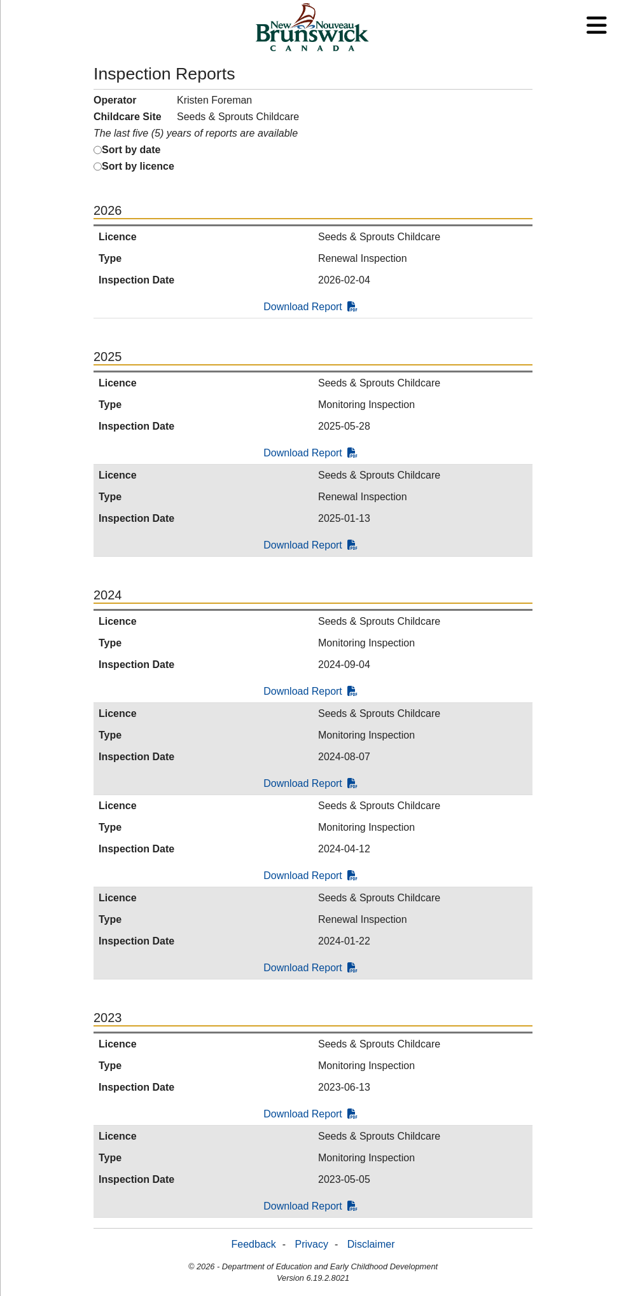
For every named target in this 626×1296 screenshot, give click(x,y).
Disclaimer (371, 1244)
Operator (115, 100)
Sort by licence (138, 166)
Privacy (311, 1244)
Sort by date (131, 149)
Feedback (254, 1244)
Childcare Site (128, 116)
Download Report (310, 306)
